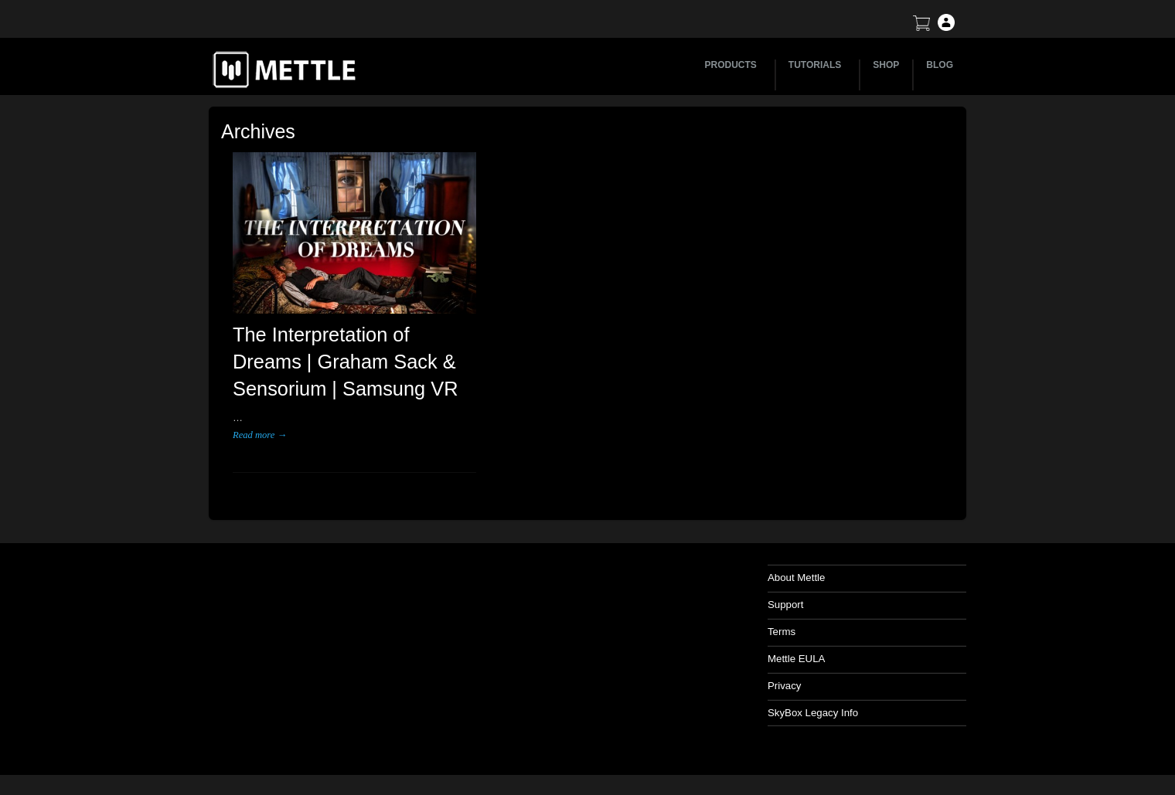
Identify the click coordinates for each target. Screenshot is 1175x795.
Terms (808, 640)
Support (812, 613)
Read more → (259, 443)
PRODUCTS (733, 64)
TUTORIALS (817, 64)
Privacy (811, 694)
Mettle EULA (823, 667)
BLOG (939, 64)
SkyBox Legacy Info (839, 721)
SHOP (886, 64)
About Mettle (823, 586)
